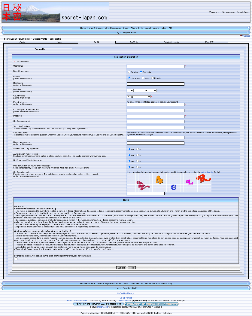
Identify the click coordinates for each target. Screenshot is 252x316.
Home (83, 28)
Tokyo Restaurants (112, 28)
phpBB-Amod (124, 301)
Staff (134, 32)
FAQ (170, 28)
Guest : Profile (40, 39)
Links (140, 28)
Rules (163, 28)
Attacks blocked (77, 300)
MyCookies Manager (126, 293)
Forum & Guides (94, 28)
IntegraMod (102, 306)
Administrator (207, 172)
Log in (118, 32)
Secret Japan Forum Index (17, 39)
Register (127, 32)
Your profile (55, 39)
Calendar (245, 36)
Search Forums (152, 28)
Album (134, 28)
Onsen (126, 28)
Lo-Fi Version (126, 297)
